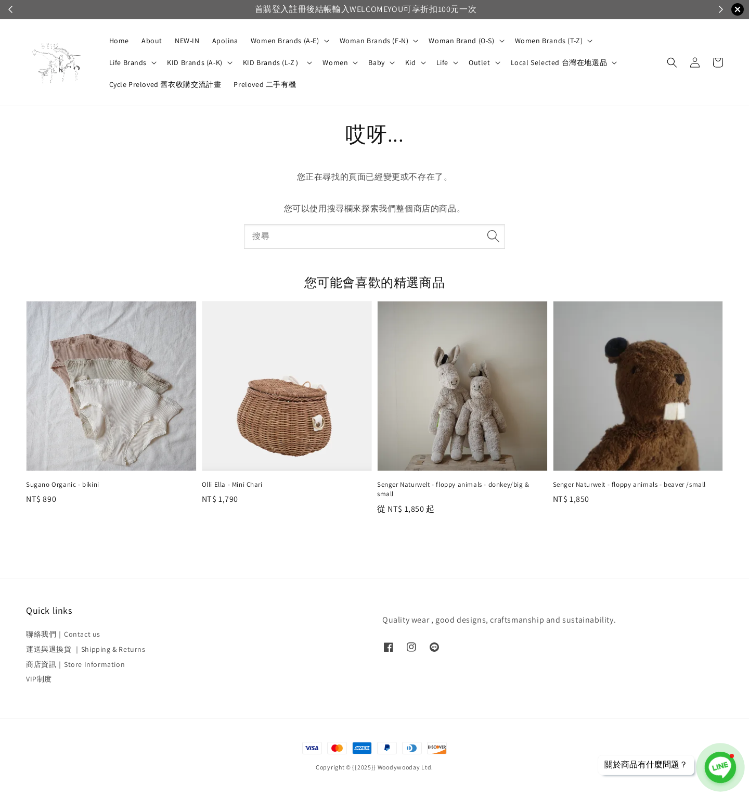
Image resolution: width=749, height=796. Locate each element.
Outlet (479, 62)
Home (119, 40)
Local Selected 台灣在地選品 (559, 62)
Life (442, 62)
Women (335, 62)
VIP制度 (39, 679)
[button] (672, 62)
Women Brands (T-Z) (549, 40)
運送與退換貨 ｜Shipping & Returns (86, 649)
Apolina (225, 40)
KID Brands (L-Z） (273, 62)
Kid (410, 62)
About (151, 40)
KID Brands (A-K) (195, 62)
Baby (376, 62)
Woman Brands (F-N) (374, 40)
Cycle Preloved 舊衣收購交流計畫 (165, 84)
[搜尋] (493, 236)
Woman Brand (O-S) (461, 40)
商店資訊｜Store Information (75, 664)
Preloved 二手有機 (265, 84)
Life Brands (128, 62)
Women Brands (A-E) (285, 40)
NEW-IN (187, 40)
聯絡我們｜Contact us (63, 634)
